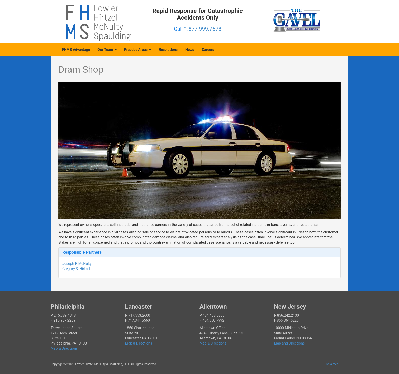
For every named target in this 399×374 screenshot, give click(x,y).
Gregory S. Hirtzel (76, 269)
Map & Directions (64, 348)
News (189, 50)
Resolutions (168, 50)
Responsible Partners (82, 252)
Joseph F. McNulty (77, 264)
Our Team (106, 50)
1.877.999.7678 (202, 29)
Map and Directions (289, 343)
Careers (208, 50)
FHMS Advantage (76, 50)
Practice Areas (137, 50)
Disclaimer (331, 364)
